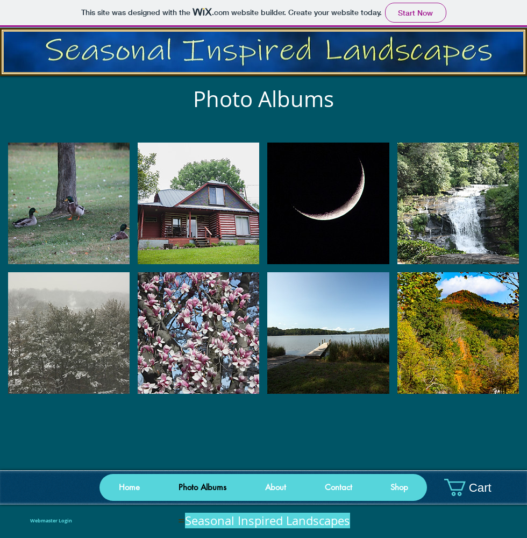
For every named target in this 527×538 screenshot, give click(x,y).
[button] (399, 487)
